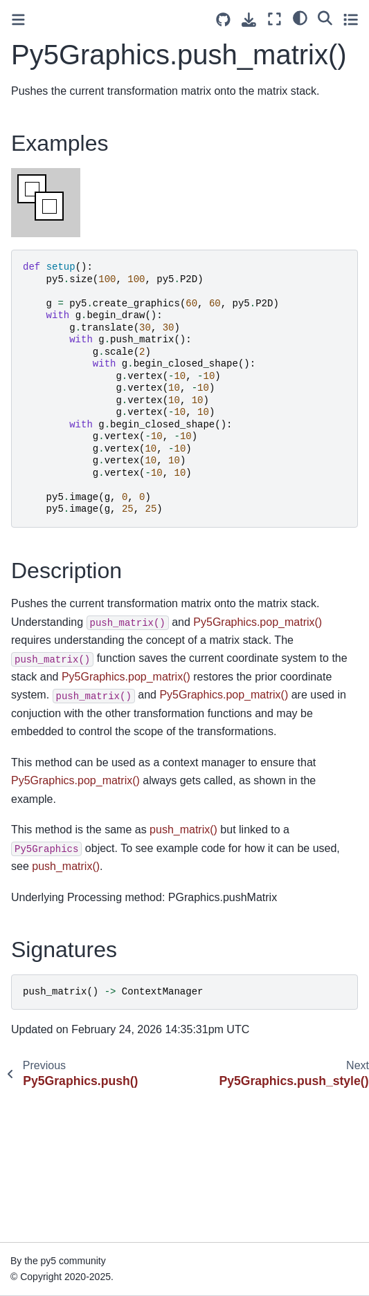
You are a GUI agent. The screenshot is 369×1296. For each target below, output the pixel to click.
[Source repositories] (223, 19)
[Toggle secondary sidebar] (350, 19)
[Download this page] (249, 19)
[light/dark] (300, 17)
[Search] (325, 17)
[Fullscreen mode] (274, 19)
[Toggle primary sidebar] (18, 20)
